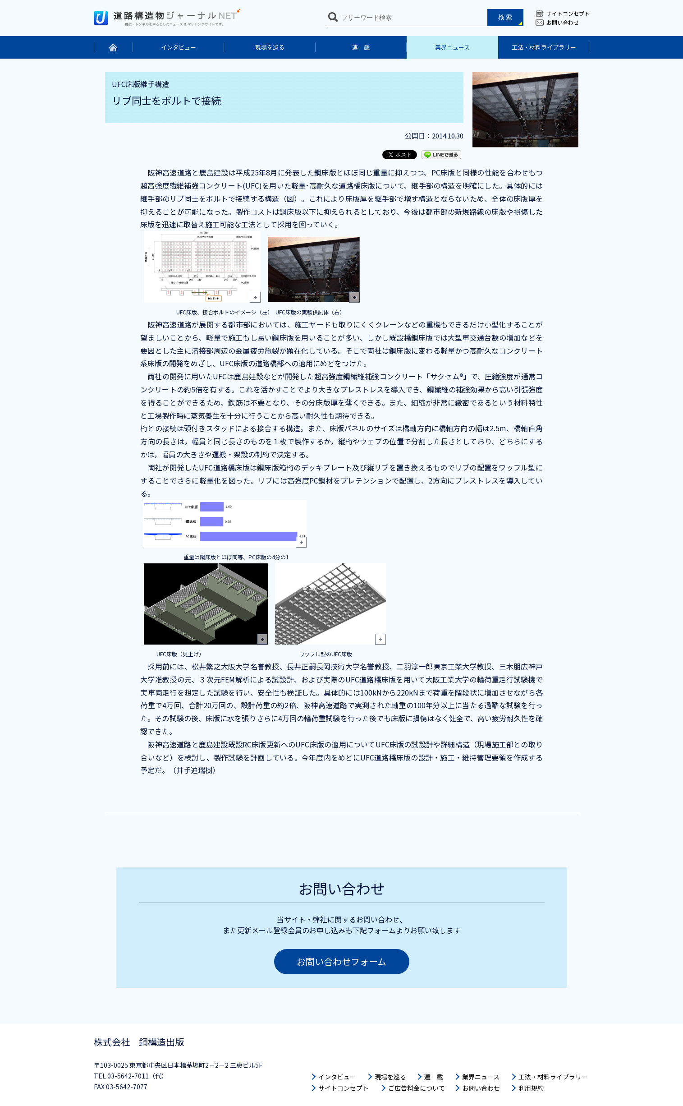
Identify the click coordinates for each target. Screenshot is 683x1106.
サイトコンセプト (568, 13)
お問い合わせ (562, 22)
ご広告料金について (416, 1087)
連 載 (361, 47)
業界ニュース (452, 47)
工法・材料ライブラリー (544, 47)
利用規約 (531, 1087)
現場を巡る (269, 47)
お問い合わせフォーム (341, 961)
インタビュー (178, 47)
